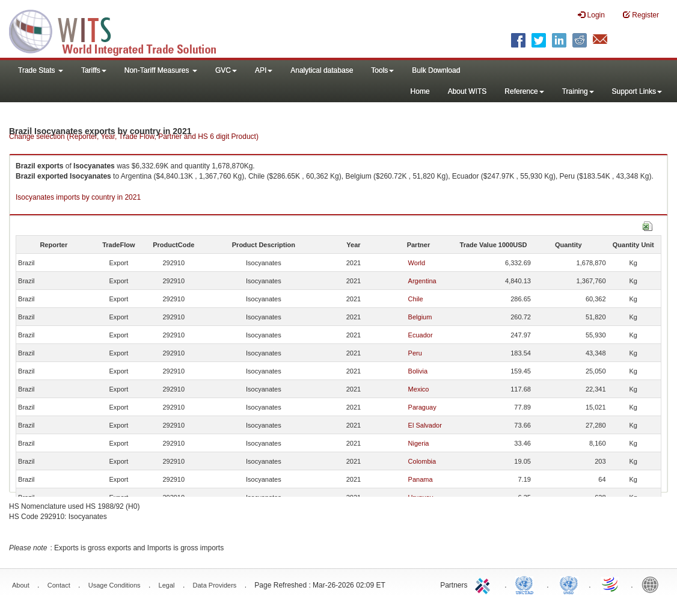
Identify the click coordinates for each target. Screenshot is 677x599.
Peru (415, 353)
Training (578, 91)
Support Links (637, 91)
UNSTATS (569, 584)
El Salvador (425, 425)
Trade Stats (40, 70)
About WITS (467, 91)
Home (420, 91)
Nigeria (418, 443)
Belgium (420, 317)
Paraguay (422, 407)
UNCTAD (527, 584)
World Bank (653, 584)
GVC (226, 70)
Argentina (422, 280)
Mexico (418, 389)
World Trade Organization (611, 584)
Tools (382, 70)
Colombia (422, 461)
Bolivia (417, 371)
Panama (420, 479)
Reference (524, 91)
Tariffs (93, 70)
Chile (415, 299)
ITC (485, 584)
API (263, 70)
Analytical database (321, 70)
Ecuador (420, 335)
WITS (120, 30)
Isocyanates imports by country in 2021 (78, 197)
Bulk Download (436, 70)
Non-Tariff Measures (160, 70)
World (417, 262)
